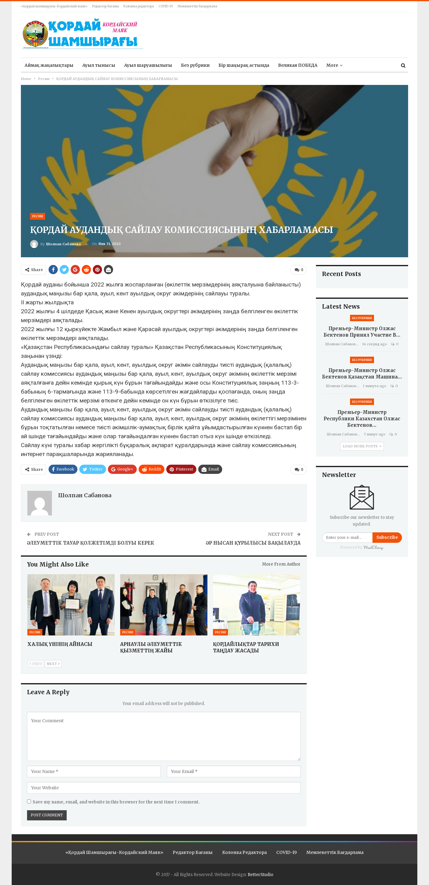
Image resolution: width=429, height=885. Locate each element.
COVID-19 (166, 6)
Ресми (37, 216)
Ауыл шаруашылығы (148, 65)
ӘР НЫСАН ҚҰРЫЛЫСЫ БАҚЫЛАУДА (253, 543)
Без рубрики (195, 65)
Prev (36, 664)
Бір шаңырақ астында (243, 65)
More (332, 65)
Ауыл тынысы (98, 65)
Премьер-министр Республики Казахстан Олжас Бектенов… (362, 418)
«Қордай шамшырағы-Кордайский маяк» (54, 6)
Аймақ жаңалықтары (49, 65)
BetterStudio (260, 874)
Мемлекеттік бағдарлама (197, 6)
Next (53, 664)
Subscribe (387, 537)
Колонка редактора (139, 6)
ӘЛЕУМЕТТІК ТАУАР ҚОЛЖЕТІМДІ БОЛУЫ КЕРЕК (90, 543)
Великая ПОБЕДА (297, 65)
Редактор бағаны (105, 6)
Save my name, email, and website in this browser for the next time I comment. (116, 802)
